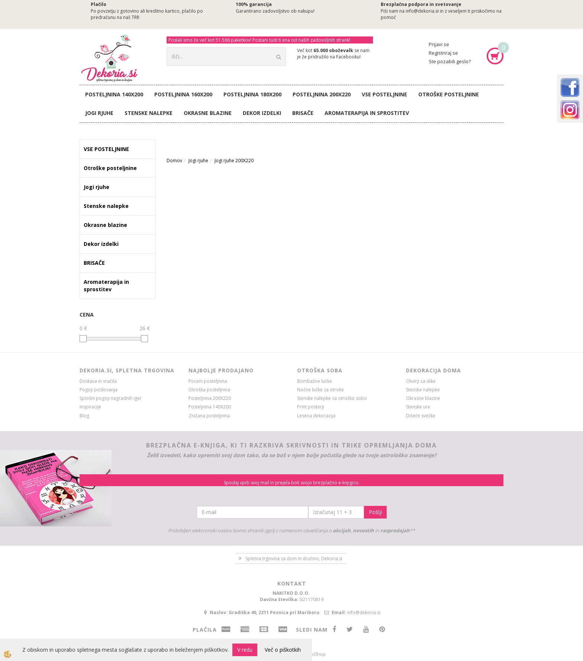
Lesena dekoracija (316, 416)
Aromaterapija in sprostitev (367, 112)
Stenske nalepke (149, 112)
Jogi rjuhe (99, 112)
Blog (84, 416)
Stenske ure (418, 407)
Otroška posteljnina (209, 389)
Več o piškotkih (283, 649)
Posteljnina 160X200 (183, 94)
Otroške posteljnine (448, 94)
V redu (244, 649)
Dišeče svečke (420, 416)
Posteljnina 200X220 (322, 94)
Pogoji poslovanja (98, 389)
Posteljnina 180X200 (252, 94)
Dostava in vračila (98, 381)
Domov (174, 160)
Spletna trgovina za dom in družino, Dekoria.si (293, 558)
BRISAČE (302, 112)
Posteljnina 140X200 (114, 94)
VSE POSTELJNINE (384, 94)
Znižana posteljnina (209, 416)
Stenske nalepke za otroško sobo (332, 398)
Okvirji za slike (421, 381)
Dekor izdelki (262, 112)
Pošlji (375, 512)
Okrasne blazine (208, 112)
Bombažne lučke (314, 381)
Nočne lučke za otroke (320, 389)
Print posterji (310, 407)
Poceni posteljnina (208, 381)
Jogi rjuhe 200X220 (234, 160)
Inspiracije (90, 407)
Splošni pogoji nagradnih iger (111, 398)
